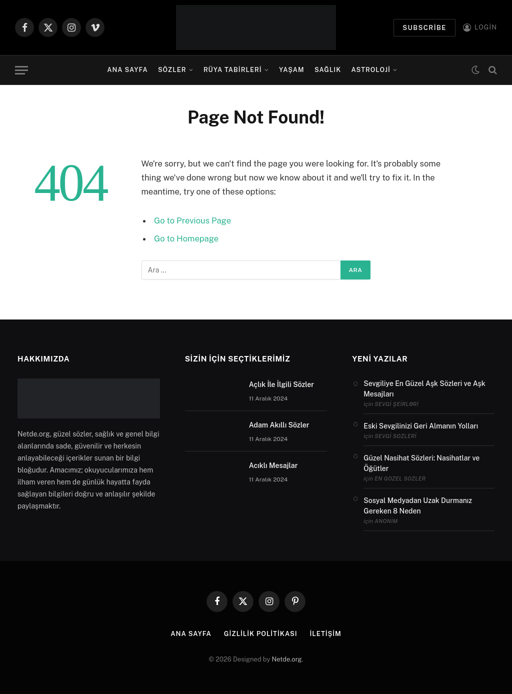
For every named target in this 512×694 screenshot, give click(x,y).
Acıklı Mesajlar (273, 466)
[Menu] (21, 70)
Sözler (172, 70)
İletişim (325, 634)
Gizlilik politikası (261, 634)
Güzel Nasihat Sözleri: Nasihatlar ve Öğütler (422, 463)
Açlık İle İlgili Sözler (281, 384)
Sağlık (327, 70)
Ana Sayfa (127, 70)
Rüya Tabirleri (233, 70)
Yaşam (291, 70)
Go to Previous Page (192, 221)
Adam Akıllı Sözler (279, 425)
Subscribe (424, 28)
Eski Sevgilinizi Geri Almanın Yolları (421, 426)
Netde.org (287, 659)
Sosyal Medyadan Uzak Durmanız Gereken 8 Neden (418, 505)
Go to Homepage (186, 239)
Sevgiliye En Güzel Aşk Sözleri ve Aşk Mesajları (424, 389)
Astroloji (371, 70)
